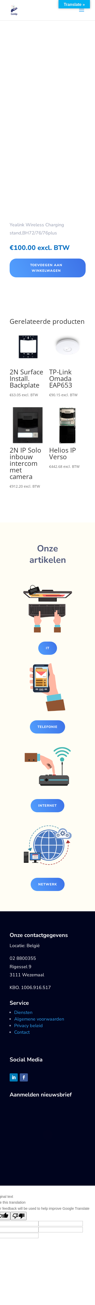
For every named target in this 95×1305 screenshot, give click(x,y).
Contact (22, 1032)
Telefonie (47, 727)
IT (47, 648)
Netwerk (47, 884)
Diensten (23, 1012)
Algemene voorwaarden (39, 1019)
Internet (47, 805)
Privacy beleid (28, 1026)
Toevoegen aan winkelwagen (46, 268)
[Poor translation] (18, 1216)
